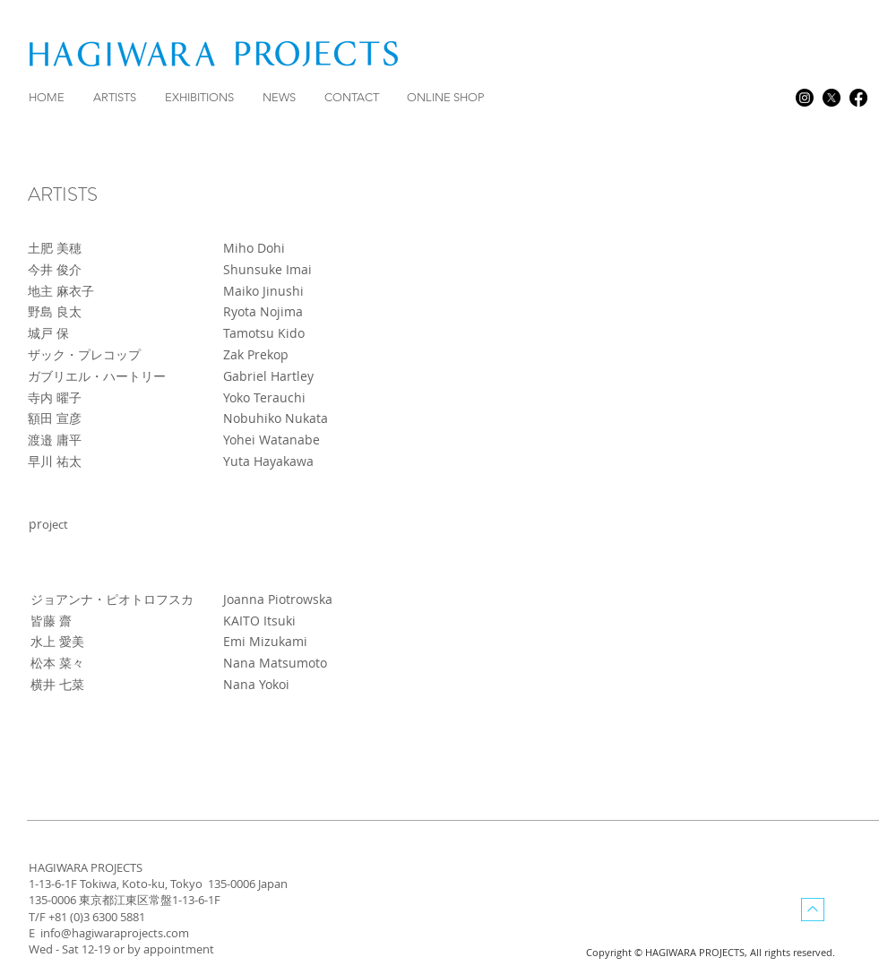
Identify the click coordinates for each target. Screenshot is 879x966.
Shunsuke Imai (267, 269)
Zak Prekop (256, 354)
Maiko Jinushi (263, 290)
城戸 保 (48, 332)
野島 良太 (55, 311)
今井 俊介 (55, 269)
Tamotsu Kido (264, 332)
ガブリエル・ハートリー (97, 375)
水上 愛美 (57, 641)
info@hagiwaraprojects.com (114, 933)
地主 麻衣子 (61, 290)
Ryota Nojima (263, 311)
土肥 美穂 (56, 247)
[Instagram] (805, 98)
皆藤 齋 (51, 620)
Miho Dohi (254, 247)
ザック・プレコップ (84, 354)
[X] (831, 98)
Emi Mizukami (265, 641)
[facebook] (858, 98)
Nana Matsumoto (275, 662)
